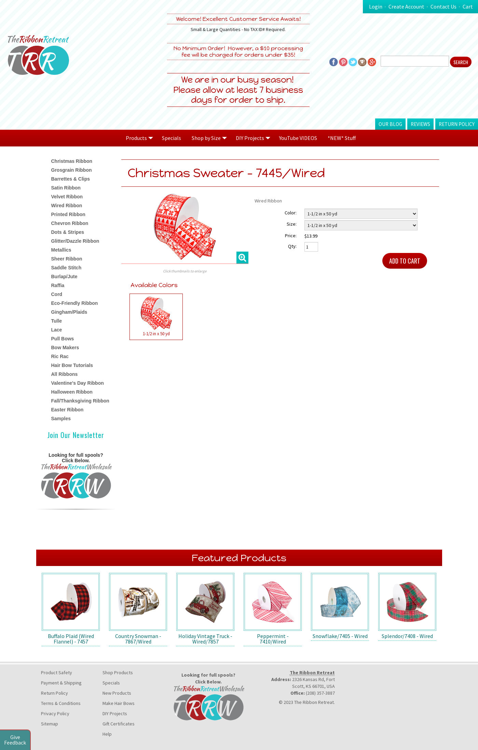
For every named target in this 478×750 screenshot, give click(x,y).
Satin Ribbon (66, 187)
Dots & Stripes (67, 232)
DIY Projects (115, 713)
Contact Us (443, 6)
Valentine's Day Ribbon (77, 383)
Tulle (56, 321)
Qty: (292, 246)
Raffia (58, 285)
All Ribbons (64, 374)
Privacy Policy (55, 713)
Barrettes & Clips (70, 179)
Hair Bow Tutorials (72, 365)
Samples (61, 418)
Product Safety (56, 672)
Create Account (406, 6)
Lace (56, 329)
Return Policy (457, 124)
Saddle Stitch (66, 267)
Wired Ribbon (66, 205)
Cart (468, 6)
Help (107, 734)
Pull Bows (62, 338)
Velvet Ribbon (67, 196)
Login (375, 6)
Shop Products (118, 672)
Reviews (420, 124)
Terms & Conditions (61, 703)
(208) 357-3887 (320, 693)
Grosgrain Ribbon (71, 170)
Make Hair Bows (119, 703)
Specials (171, 138)
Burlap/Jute (64, 276)
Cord (57, 294)
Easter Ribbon (67, 409)
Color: (291, 213)
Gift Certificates (119, 724)
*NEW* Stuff (342, 138)
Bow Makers (65, 347)
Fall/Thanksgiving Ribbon (80, 401)
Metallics (61, 250)
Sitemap (49, 724)
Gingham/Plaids (69, 312)
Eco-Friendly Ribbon (74, 303)
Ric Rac (60, 356)
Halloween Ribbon (72, 392)
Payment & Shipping (61, 683)
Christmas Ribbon (72, 161)
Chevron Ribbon (69, 223)
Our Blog (390, 124)
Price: (291, 235)
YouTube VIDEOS (298, 138)
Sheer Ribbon (66, 258)
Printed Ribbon (68, 214)
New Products (117, 693)
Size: (292, 224)
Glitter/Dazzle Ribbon (75, 241)
